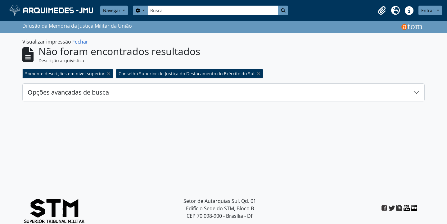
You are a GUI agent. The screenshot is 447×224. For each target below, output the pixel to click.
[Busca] (212, 10)
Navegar (112, 10)
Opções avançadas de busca (68, 92)
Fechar (80, 41)
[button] (382, 10)
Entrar (428, 10)
